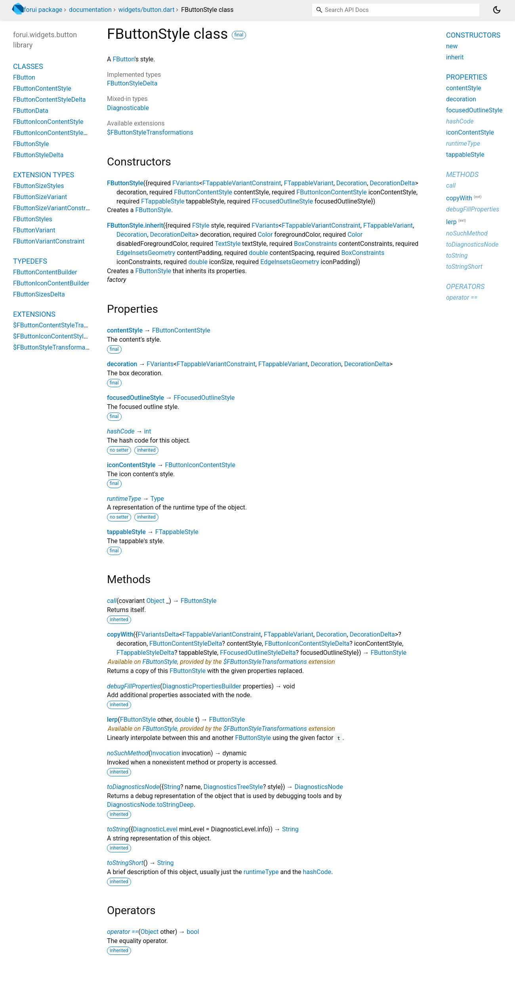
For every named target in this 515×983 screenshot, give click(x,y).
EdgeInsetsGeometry (145, 253)
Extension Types (43, 175)
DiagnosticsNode (319, 787)
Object (155, 601)
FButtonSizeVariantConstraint (54, 208)
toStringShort (125, 863)
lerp (112, 719)
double (258, 253)
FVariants (185, 183)
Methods (462, 174)
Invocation (165, 753)
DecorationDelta (392, 183)
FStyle (201, 225)
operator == (122, 931)
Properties (466, 77)
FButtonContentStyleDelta (185, 643)
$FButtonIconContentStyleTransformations (73, 336)
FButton (123, 59)
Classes (28, 66)
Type (157, 498)
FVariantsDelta (158, 634)
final (239, 35)
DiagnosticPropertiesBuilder (201, 686)
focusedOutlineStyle (135, 397)
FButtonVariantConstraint (48, 241)
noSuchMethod (128, 753)
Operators (465, 286)
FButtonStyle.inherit (135, 225)
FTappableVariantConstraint (241, 183)
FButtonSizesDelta (39, 294)
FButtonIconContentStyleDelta (307, 643)
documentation (90, 9)
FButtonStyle (125, 183)
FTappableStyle (162, 201)
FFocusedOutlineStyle (282, 201)
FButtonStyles (32, 219)
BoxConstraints (315, 243)
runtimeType (124, 498)
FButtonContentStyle (203, 192)
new (452, 46)
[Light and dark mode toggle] (496, 10)
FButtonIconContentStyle (331, 192)
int (147, 431)
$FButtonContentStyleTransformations (67, 325)
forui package (43, 9)
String (172, 787)
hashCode (120, 431)
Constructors (473, 35)
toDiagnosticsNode (133, 787)
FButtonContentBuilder (45, 272)
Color (265, 234)
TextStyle (227, 243)
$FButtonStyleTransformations (150, 132)
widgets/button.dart (146, 9)
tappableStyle (126, 532)
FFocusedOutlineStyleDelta (258, 652)
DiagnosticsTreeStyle (233, 787)
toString (117, 829)
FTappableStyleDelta (145, 652)
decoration (122, 364)
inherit (455, 57)
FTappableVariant (309, 183)
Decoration (351, 183)
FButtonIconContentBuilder (51, 283)
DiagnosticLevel (155, 829)
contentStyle (125, 330)
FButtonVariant (34, 230)
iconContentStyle (131, 465)
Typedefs (30, 261)
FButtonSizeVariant (40, 197)
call (111, 601)
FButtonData (30, 110)
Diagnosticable (128, 108)
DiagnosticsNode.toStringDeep (150, 804)
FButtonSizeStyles (38, 186)
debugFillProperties (133, 686)
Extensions (34, 314)
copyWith (120, 634)
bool (193, 931)
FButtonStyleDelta (132, 83)
